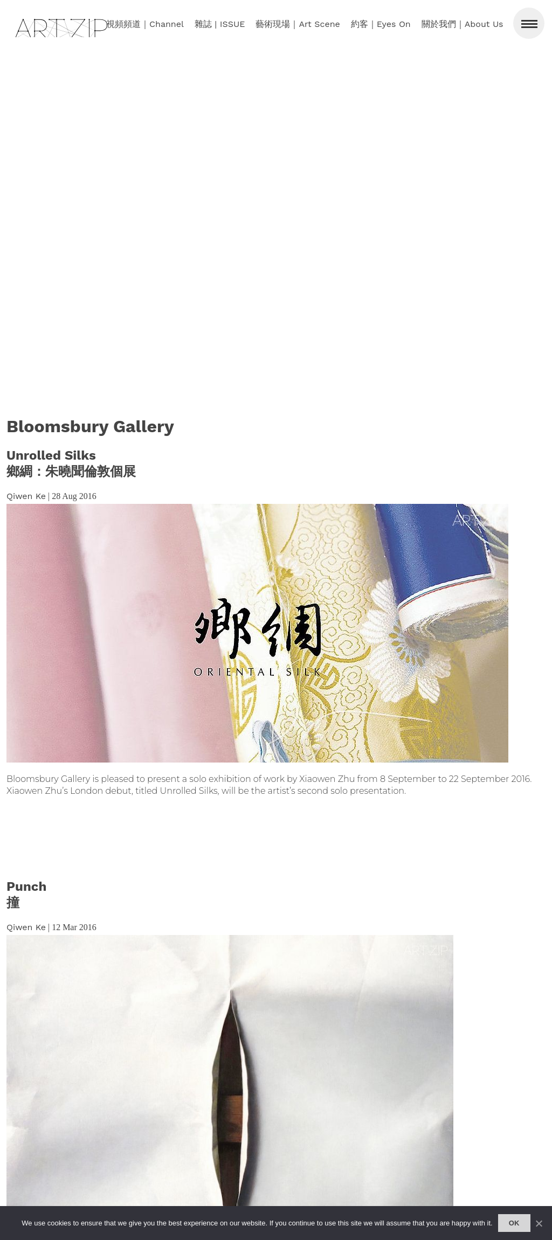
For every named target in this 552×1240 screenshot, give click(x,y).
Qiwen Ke (26, 496)
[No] (538, 1223)
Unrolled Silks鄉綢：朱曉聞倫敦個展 (71, 463)
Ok (514, 1223)
